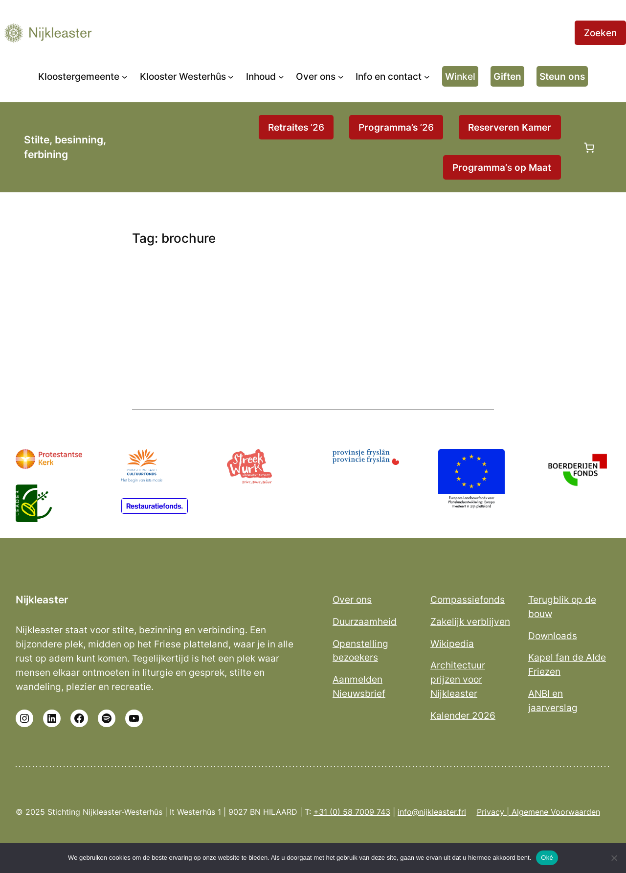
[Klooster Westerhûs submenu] (231, 76)
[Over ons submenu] (341, 76)
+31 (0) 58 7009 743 (351, 812)
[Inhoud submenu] (281, 76)
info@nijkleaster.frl (432, 812)
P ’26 (396, 127)
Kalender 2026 (462, 715)
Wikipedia (452, 643)
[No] (614, 858)
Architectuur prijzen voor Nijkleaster (457, 679)
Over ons (352, 599)
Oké (547, 857)
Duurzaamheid (365, 621)
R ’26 (296, 127)
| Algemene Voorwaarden (552, 812)
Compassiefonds (467, 599)
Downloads (552, 636)
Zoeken (600, 33)
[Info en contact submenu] (427, 76)
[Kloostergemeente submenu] (125, 76)
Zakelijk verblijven (470, 621)
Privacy (490, 812)
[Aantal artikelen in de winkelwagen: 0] (589, 147)
